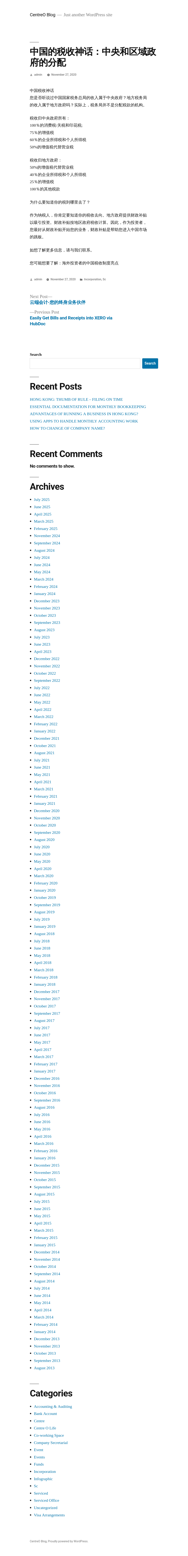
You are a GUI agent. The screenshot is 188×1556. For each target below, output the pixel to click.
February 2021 (45, 796)
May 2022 (42, 702)
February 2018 (45, 977)
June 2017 (42, 1035)
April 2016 (42, 1136)
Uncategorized (45, 1507)
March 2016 (43, 1143)
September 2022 (47, 680)
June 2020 (42, 854)
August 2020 (44, 839)
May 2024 (42, 572)
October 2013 (45, 1353)
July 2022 (42, 687)
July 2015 (42, 1201)
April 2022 (42, 709)
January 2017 (44, 1071)
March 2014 (43, 1317)
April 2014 (42, 1310)
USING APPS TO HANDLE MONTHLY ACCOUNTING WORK (84, 421)
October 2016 (45, 1093)
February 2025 (45, 528)
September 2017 (47, 1013)
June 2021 (42, 767)
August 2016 (44, 1107)
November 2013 (47, 1346)
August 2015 (44, 1194)
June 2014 (42, 1295)
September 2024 (47, 543)
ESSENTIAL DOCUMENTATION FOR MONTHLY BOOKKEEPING (88, 406)
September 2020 (47, 832)
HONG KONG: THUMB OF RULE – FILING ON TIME (76, 399)
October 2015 (45, 1179)
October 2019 (45, 897)
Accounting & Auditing (53, 1406)
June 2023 (42, 644)
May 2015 (42, 1215)
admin (38, 74)
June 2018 (42, 948)
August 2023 (44, 629)
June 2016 (42, 1121)
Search (35, 354)
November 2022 (47, 666)
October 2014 (45, 1266)
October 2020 (45, 825)
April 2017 (42, 1049)
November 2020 (47, 818)
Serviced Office (46, 1500)
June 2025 (42, 506)
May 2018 (42, 955)
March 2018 (43, 970)
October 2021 (45, 745)
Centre (39, 1421)
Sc (104, 279)
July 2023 (42, 637)
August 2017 (44, 1020)
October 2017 (45, 1006)
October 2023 (45, 615)
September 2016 (47, 1100)
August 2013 (44, 1368)
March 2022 (43, 716)
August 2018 (44, 933)
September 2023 (47, 622)
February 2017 (45, 1064)
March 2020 (43, 875)
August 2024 (44, 550)
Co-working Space (49, 1435)
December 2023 (46, 601)
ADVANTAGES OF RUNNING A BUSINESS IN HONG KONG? (84, 413)
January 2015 (44, 1245)
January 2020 (44, 890)
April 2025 (42, 514)
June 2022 (42, 695)
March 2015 (43, 1230)
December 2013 (46, 1338)
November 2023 (47, 608)
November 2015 (47, 1172)
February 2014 (45, 1324)
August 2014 (44, 1281)
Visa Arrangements (49, 1515)
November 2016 (47, 1085)
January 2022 (44, 731)
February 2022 (45, 724)
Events (39, 1457)
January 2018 (44, 984)
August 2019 (44, 912)
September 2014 (47, 1273)
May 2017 (42, 1042)
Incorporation (92, 279)
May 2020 (42, 861)
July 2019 (42, 919)
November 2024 (47, 535)
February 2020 (45, 883)
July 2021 (42, 760)
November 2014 (47, 1259)
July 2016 (42, 1114)
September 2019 (47, 904)
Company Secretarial (51, 1442)
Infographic (43, 1478)
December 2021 (46, 738)
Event (38, 1449)
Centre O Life (45, 1428)
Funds (39, 1464)
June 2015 (42, 1208)
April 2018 (42, 962)
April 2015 (42, 1223)
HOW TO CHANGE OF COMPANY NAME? (67, 428)
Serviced (41, 1493)
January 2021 (44, 803)
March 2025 (43, 521)
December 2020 (46, 810)
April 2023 (42, 651)
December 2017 (46, 991)
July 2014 (42, 1288)
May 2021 (42, 774)
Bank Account (45, 1413)
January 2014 (44, 1331)
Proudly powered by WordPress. (68, 1541)
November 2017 (47, 998)
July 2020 (42, 847)
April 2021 (42, 781)
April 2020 (42, 868)
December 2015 (46, 1165)
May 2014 (42, 1302)
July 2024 (42, 557)
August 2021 (44, 752)
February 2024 (45, 586)
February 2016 (45, 1150)
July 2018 (42, 941)
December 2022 (46, 658)
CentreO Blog (42, 14)
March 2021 (43, 789)
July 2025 (42, 499)
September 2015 (47, 1187)
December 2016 (46, 1078)
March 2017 (43, 1056)
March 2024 (43, 579)
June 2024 (42, 564)
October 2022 (45, 673)
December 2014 (46, 1252)
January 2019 (44, 926)
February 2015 (45, 1237)
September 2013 (47, 1360)
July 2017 (42, 1027)
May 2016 (42, 1129)
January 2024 (44, 593)
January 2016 (44, 1158)
